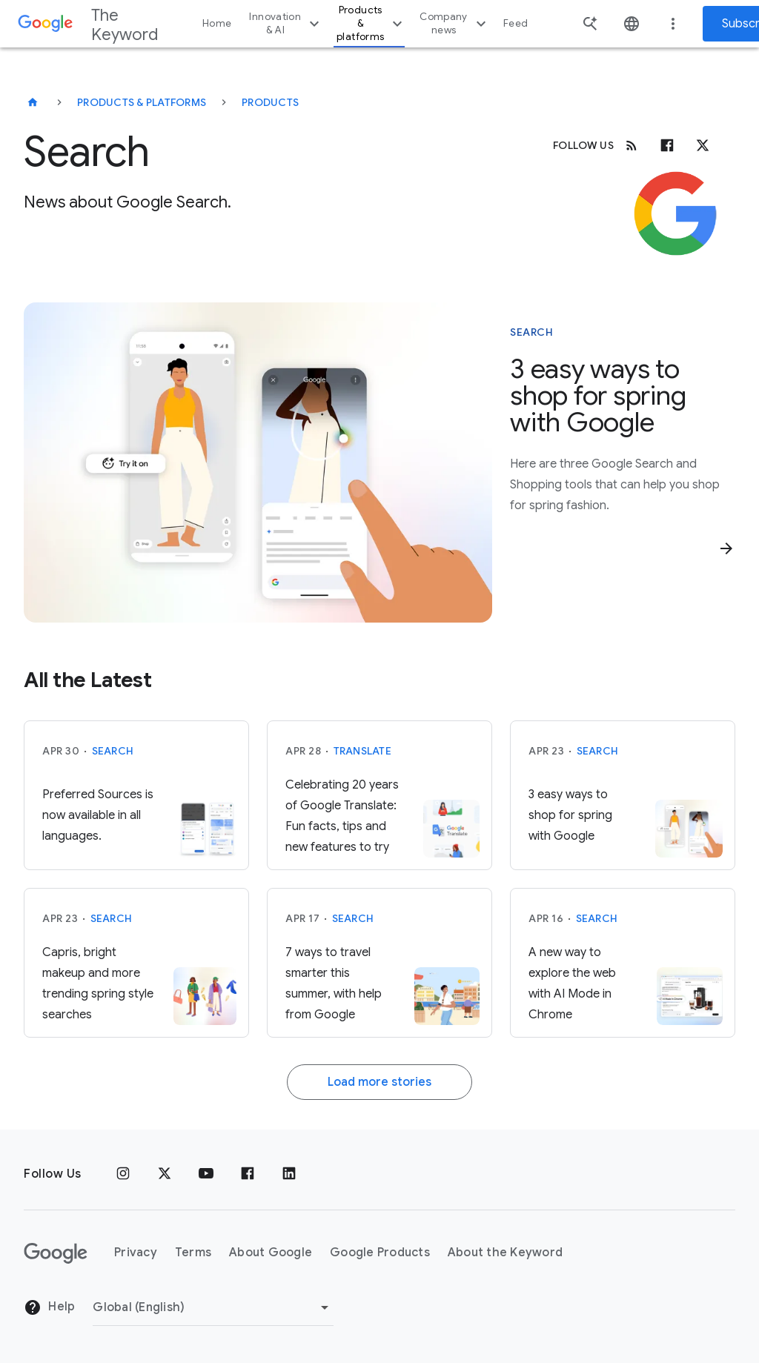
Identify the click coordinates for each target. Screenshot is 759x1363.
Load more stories (379, 1082)
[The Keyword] (32, 102)
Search (113, 750)
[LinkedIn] (289, 1174)
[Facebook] (667, 145)
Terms (193, 1252)
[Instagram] (123, 1174)
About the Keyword (505, 1252)
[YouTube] (206, 1174)
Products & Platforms (141, 102)
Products (270, 102)
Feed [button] (515, 23)
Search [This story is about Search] (531, 332)
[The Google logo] (55, 1253)
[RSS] (631, 145)
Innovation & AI (286, 23)
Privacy (135, 1252)
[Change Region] (213, 1307)
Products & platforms (371, 23)
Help (49, 1307)
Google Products (380, 1252)
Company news (455, 23)
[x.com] (702, 145)
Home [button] (216, 23)
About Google (270, 1252)
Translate (362, 750)
